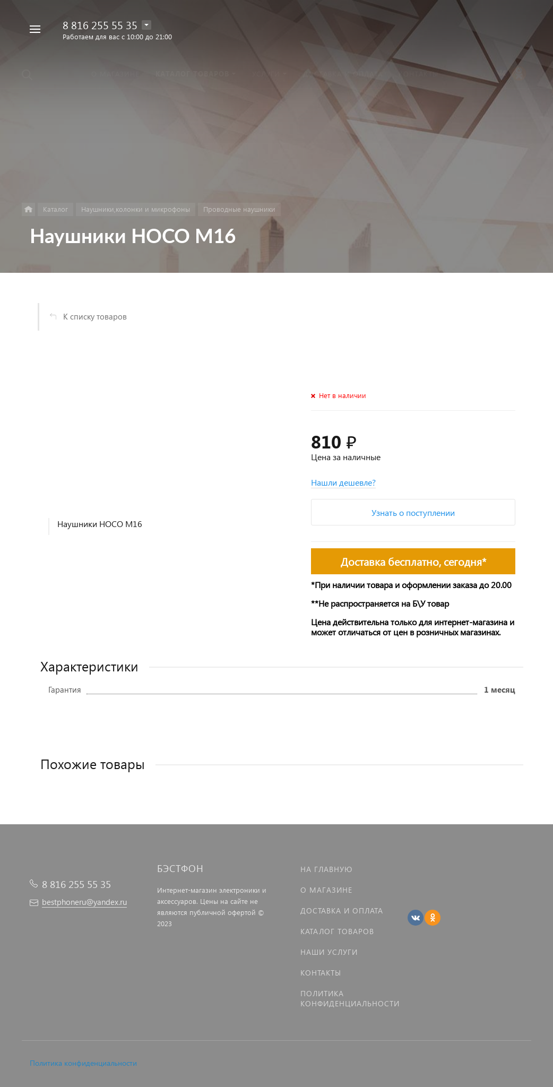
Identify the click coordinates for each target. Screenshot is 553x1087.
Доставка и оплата (341, 910)
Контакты (320, 973)
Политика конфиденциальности (83, 1063)
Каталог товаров (337, 931)
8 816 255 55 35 (100, 24)
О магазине (326, 890)
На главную (326, 869)
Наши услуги (329, 952)
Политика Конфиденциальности (350, 998)
